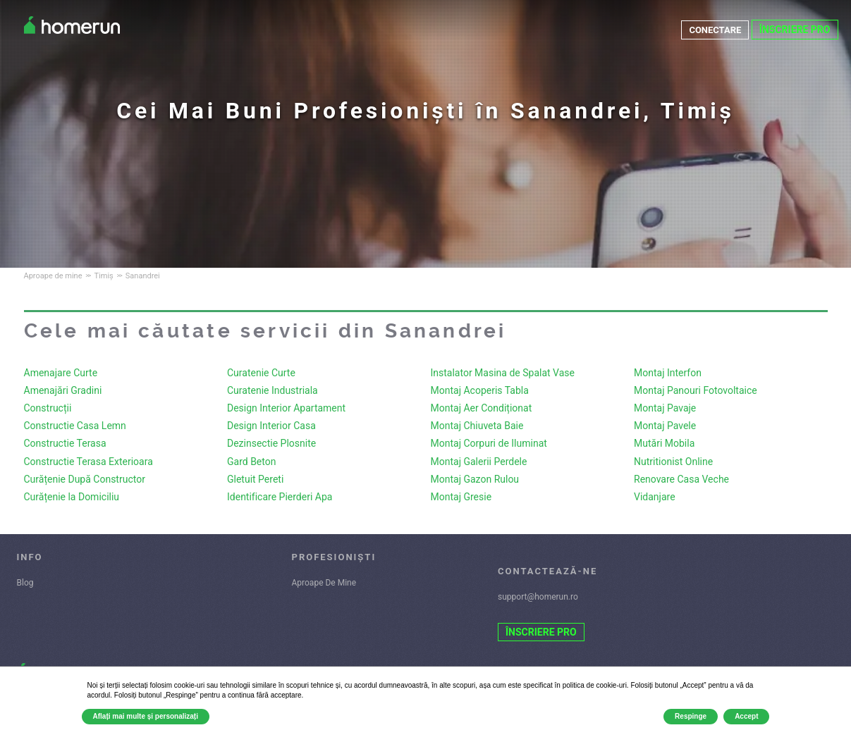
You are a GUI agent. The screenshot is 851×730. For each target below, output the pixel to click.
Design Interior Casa (271, 425)
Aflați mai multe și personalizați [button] (145, 716)
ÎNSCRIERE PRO (795, 29)
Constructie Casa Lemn (75, 425)
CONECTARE (713, 29)
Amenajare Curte (61, 372)
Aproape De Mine (324, 583)
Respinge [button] (690, 716)
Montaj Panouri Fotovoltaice (695, 390)
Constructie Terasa (65, 443)
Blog (25, 583)
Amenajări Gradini (63, 390)
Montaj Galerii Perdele (479, 461)
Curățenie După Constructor (84, 479)
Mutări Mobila (664, 443)
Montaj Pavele (665, 425)
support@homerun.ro (538, 597)
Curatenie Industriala (272, 390)
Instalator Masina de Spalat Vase (503, 372)
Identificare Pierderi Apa (279, 496)
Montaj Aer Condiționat (481, 408)
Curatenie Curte (261, 372)
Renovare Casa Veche (681, 479)
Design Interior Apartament (286, 408)
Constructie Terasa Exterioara (88, 461)
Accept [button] (746, 716)
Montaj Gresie (461, 496)
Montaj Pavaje (665, 408)
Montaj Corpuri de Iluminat (489, 443)
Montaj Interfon (668, 372)
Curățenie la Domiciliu (72, 496)
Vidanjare (654, 496)
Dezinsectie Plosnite (271, 443)
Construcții (48, 408)
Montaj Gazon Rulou (475, 479)
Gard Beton (251, 461)
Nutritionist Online (673, 461)
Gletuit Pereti (255, 479)
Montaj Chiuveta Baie (477, 425)
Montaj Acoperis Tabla (480, 390)
